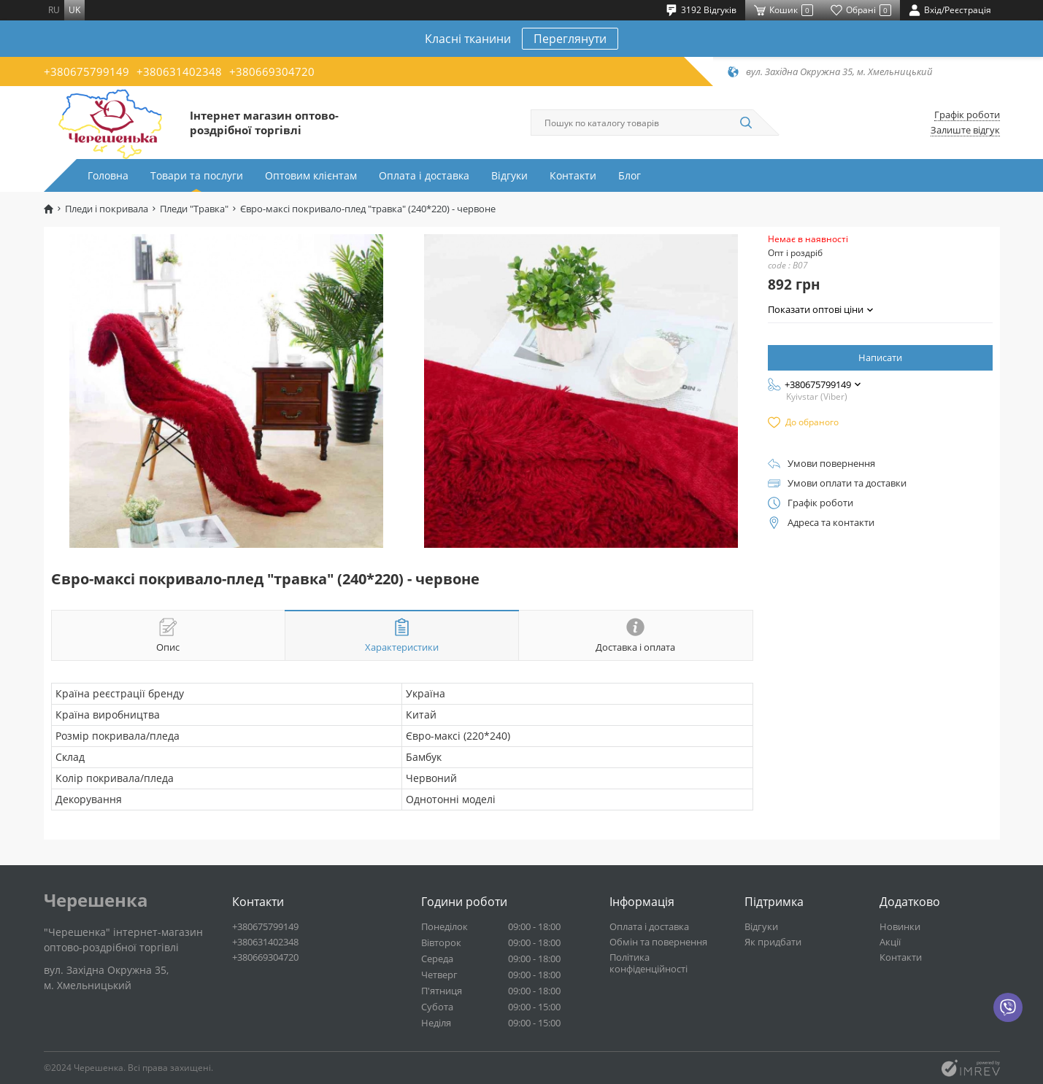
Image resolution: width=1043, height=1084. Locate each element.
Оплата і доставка (424, 175)
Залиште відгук (965, 130)
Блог (629, 175)
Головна (108, 175)
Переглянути (570, 39)
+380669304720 (272, 71)
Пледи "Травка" (194, 209)
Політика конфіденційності (648, 963)
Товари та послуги (196, 175)
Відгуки (509, 175)
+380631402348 (179, 71)
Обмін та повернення (658, 942)
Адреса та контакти (831, 522)
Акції (890, 942)
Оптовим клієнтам (311, 175)
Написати (880, 357)
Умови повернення (831, 463)
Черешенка (96, 900)
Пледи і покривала (106, 209)
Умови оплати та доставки (847, 483)
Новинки (900, 926)
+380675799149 (86, 71)
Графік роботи (967, 115)
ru (54, 10)
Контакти (573, 175)
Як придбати (772, 942)
